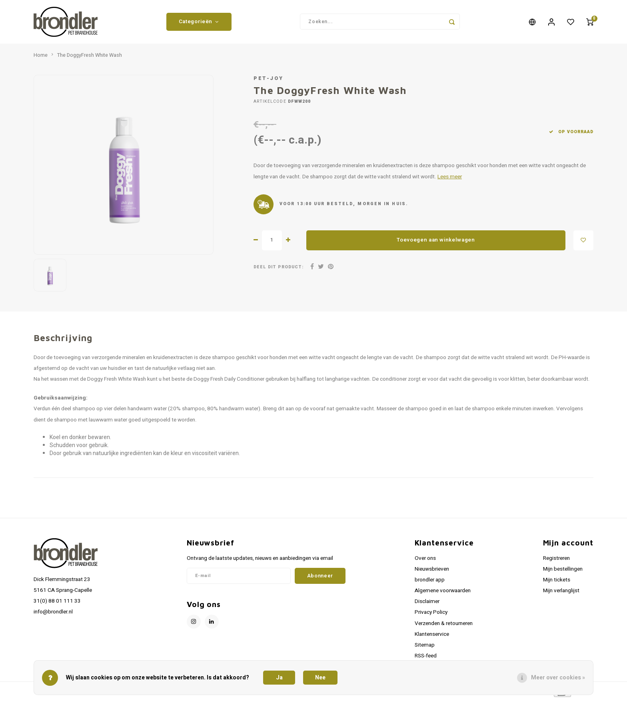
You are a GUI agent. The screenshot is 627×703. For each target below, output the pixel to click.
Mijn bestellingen (563, 571)
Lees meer (449, 179)
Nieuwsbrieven (432, 571)
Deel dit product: (279, 269)
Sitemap (425, 647)
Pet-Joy (269, 80)
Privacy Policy (431, 615)
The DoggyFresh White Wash (89, 57)
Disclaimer (427, 604)
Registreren (556, 561)
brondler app (430, 582)
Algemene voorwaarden (443, 593)
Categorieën (199, 23)
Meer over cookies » (558, 677)
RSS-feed (426, 658)
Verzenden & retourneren (444, 626)
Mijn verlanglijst (561, 593)
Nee (320, 677)
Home (41, 57)
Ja (279, 677)
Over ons (425, 561)
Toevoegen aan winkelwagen (436, 243)
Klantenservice (432, 637)
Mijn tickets (556, 582)
